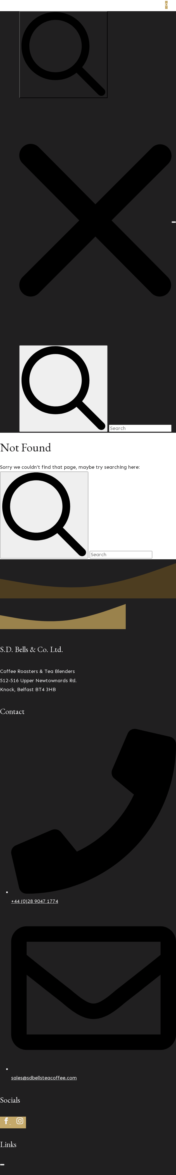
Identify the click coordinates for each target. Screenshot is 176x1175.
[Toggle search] (63, 54)
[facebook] (7, 1122)
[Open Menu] (174, 222)
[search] (44, 515)
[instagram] (20, 1122)
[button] (95, 222)
